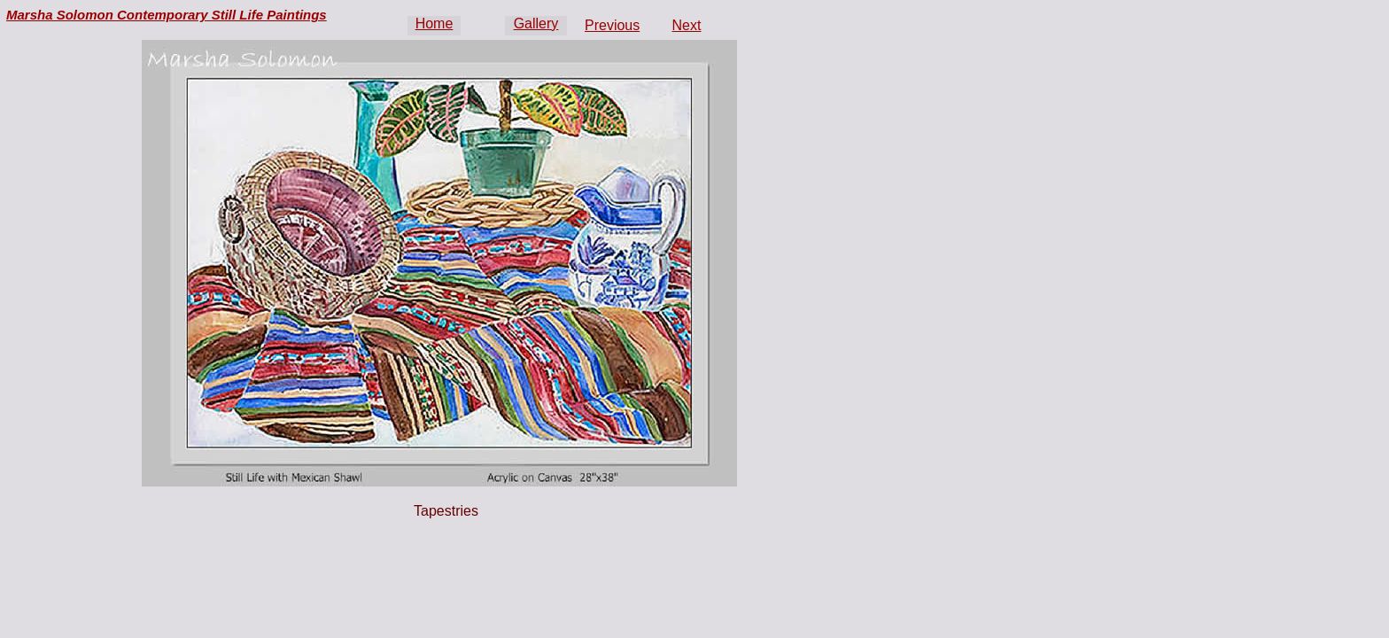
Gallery (536, 23)
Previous (612, 25)
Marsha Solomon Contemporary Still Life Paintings (166, 14)
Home (434, 23)
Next (687, 25)
